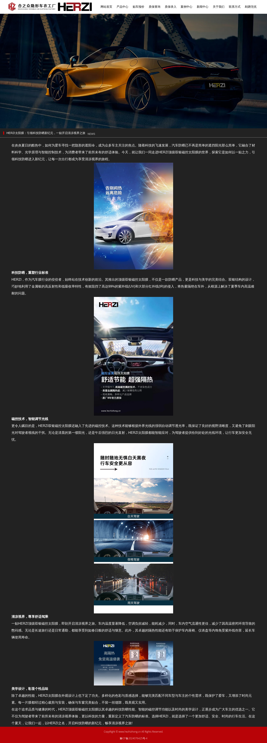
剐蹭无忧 (251, 6)
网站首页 (106, 6)
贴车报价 (138, 6)
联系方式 (235, 6)
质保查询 (154, 6)
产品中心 (122, 6)
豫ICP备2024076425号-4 (133, 738)
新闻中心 (202, 6)
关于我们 (218, 6)
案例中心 (186, 6)
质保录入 (170, 6)
